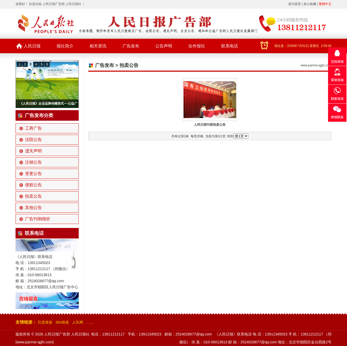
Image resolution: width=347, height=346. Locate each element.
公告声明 (163, 46)
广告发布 (130, 46)
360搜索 (62, 322)
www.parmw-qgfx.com (316, 65)
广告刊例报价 (37, 219)
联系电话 (229, 46)
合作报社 (196, 46)
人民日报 (32, 46)
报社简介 (65, 46)
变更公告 (33, 173)
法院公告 (33, 139)
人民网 (77, 322)
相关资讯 (98, 46)
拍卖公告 (33, 196)
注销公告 (33, 162)
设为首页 (294, 4)
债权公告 (33, 185)
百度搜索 (45, 322)
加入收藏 (310, 4)
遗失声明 (33, 151)
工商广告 (33, 128)
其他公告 (33, 207)
